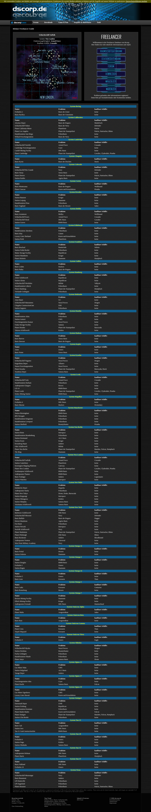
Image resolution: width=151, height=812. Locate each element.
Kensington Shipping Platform (25, 466)
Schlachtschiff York (22, 380)
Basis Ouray (19, 173)
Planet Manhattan (21, 532)
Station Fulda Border (22, 250)
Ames (17, 350)
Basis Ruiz (18, 621)
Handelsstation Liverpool (24, 422)
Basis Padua (19, 269)
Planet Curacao (20, 189)
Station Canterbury (21, 463)
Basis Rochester (20, 538)
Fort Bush (18, 524)
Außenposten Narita (22, 491)
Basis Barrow (19, 339)
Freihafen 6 (19, 740)
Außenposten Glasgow (23, 386)
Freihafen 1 (19, 565)
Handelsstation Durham (23, 383)
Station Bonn (19, 433)
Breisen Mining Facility (23, 599)
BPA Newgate (20, 416)
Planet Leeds (19, 391)
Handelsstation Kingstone (24, 419)
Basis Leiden (19, 267)
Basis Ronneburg (21, 590)
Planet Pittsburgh (21, 535)
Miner (46, 806)
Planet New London (22, 469)
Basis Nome (19, 352)
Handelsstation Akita (22, 316)
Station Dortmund (21, 438)
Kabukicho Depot (21, 488)
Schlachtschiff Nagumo (23, 361)
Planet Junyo (19, 659)
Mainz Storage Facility (23, 253)
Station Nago (19, 742)
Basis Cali (18, 726)
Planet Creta (19, 629)
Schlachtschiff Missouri (23, 516)
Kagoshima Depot (21, 363)
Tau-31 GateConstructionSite (25, 731)
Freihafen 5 (19, 576)
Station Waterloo (21, 480)
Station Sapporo (20, 308)
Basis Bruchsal (20, 247)
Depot (56, 801)
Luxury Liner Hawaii (22, 695)
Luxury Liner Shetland (23, 236)
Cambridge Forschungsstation (25, 148)
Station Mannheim (21, 256)
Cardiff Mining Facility (23, 151)
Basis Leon (19, 579)
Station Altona (20, 281)
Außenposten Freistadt (23, 604)
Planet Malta (19, 612)
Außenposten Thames (22, 474)
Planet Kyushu (20, 369)
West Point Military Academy (25, 543)
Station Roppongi (21, 496)
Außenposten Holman (22, 753)
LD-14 (17, 388)
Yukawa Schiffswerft (22, 330)
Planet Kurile (19, 684)
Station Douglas (20, 563)
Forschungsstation (50, 804)
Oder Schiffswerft (21, 446)
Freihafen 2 (19, 112)
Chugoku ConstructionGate (24, 305)
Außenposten (57, 803)
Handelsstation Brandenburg (25, 435)
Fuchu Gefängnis (21, 654)
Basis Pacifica (20, 115)
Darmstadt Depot (21, 704)
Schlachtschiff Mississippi (24, 775)
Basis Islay (18, 234)
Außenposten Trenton (22, 540)
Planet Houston (20, 787)
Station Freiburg (20, 706)
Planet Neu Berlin (21, 449)
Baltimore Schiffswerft (23, 513)
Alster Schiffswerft (21, 278)
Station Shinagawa (21, 499)
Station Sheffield (21, 424)
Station (46, 800)
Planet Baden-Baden (22, 712)
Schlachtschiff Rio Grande (24, 170)
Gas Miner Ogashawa (22, 693)
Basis (51, 800)
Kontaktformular (115, 800)
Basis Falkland (20, 764)
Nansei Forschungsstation (24, 366)
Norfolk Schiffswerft (22, 529)
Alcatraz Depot (20, 123)
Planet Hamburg (20, 289)
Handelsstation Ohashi (23, 657)
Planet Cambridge (21, 153)
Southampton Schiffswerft (24, 471)
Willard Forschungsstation (24, 137)
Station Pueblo (20, 178)
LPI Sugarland (20, 784)
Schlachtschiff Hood (22, 220)
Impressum (113, 803)
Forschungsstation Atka (23, 681)
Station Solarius (20, 554)
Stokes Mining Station (22, 394)
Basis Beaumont (20, 778)
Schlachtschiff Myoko (22, 648)
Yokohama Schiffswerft (23, 504)
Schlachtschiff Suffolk (22, 460)
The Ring (18, 452)
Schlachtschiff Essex (22, 217)
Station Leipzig (20, 200)
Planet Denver (20, 175)
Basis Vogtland (20, 206)
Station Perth (19, 239)
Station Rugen (20, 568)
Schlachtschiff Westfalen (23, 283)
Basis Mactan (19, 405)
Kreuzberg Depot (21, 444)
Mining (58, 804)
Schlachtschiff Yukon (22, 126)
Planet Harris (19, 756)
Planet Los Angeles (21, 131)
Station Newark (20, 527)
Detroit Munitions (21, 521)
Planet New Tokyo (21, 493)
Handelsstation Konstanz (23, 709)
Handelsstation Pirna (22, 203)
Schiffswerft (48, 803)
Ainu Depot (19, 300)
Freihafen (62, 801)
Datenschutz (113, 801)
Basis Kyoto (19, 162)
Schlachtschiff (62, 800)
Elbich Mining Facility (23, 601)
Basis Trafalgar (20, 477)
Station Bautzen (20, 198)
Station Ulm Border (22, 717)
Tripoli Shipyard (20, 632)
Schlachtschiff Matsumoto (24, 303)
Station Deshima (21, 651)
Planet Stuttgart (20, 715)
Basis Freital (19, 552)
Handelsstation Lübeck (23, 286)
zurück (74, 97)
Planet (56, 800)
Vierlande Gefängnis (22, 292)
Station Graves (20, 222)
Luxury (68, 804)
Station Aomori (20, 319)
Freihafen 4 (19, 402)
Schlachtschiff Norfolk (23, 145)
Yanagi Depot (19, 673)
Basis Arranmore (21, 214)
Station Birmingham (22, 413)
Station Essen (19, 441)
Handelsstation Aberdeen (23, 231)
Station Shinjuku (21, 502)
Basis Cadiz (19, 587)
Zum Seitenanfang (17, 806)
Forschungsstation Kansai (24, 322)
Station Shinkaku (21, 745)
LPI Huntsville (20, 781)
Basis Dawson (20, 341)
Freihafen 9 (19, 640)
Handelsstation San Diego (24, 134)
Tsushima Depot (20, 372)
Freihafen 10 (19, 767)
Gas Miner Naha (20, 668)
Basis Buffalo (19, 518)
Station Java (19, 728)
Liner (63, 804)
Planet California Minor (23, 128)
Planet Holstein (20, 258)
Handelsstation (49, 801)
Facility (64, 803)
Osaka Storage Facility (23, 325)
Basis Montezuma (21, 187)
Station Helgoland (21, 670)
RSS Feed (80, 800)
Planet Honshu (20, 328)
